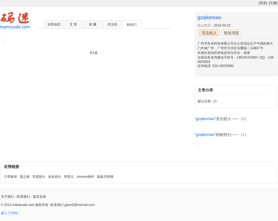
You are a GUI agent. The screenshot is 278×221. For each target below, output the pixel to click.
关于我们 (7, 197)
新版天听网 (105, 177)
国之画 (25, 177)
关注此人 (209, 33)
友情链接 (11, 166)
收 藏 (92, 24)
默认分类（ (206, 101)
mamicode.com (23, 205)
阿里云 (69, 177)
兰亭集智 (10, 177)
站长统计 (54, 177)
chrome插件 (85, 177)
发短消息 (231, 33)
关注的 (112, 24)
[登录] (263, 3)
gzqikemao (209, 17)
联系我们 (23, 197)
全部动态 (54, 24)
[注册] (273, 3)
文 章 (73, 24)
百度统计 (38, 177)
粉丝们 (132, 25)
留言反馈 (39, 197)
